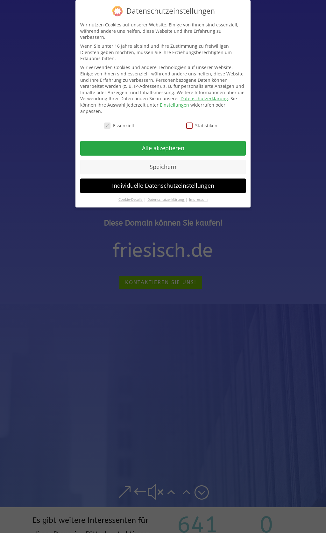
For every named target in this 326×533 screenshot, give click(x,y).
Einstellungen (174, 104)
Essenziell (119, 125)
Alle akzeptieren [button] (163, 147)
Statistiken (201, 125)
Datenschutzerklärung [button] (166, 199)
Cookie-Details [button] (130, 199)
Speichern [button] (163, 166)
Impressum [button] (198, 199)
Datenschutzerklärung (204, 98)
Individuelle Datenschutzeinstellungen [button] (163, 185)
